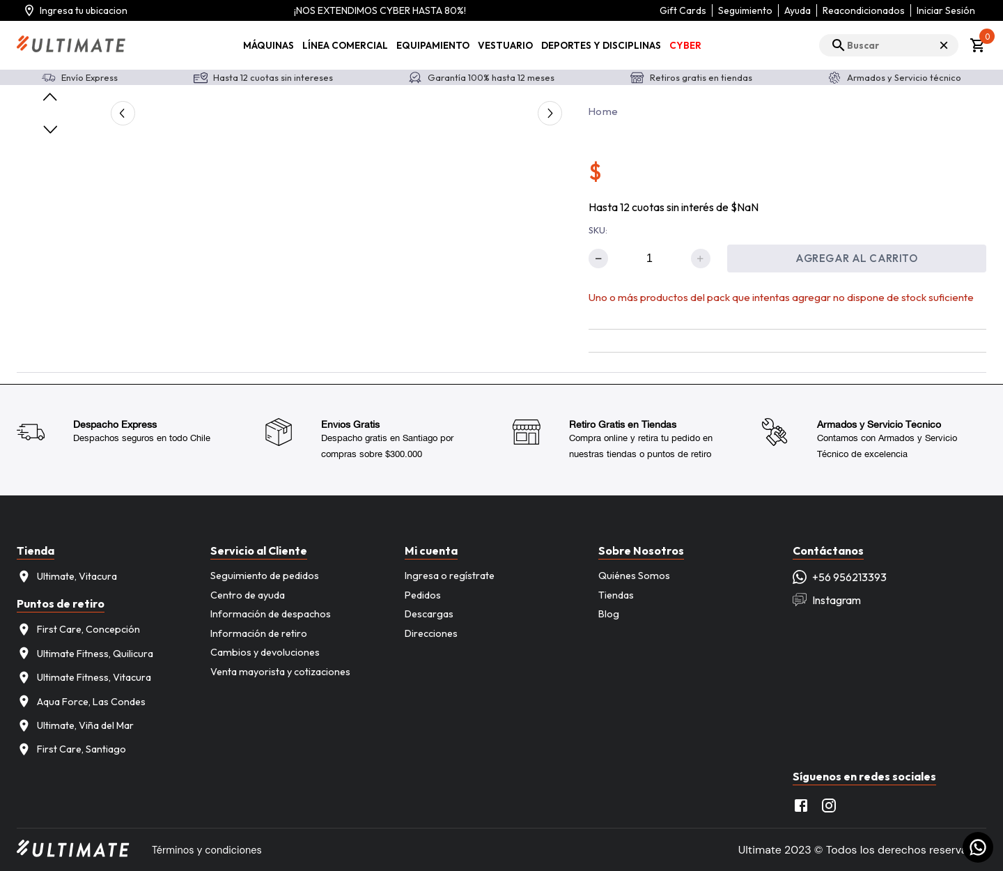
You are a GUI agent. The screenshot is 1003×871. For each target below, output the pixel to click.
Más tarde (163, 74)
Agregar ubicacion (76, 74)
